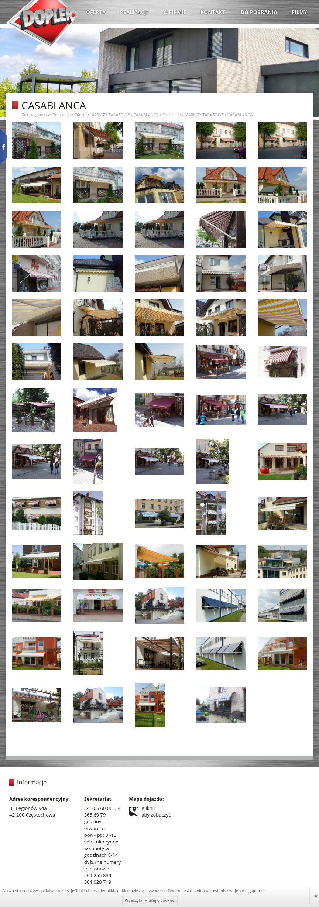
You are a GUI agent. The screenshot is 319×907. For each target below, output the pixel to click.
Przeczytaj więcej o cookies (149, 900)
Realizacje (61, 114)
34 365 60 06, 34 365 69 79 (102, 811)
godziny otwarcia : (95, 824)
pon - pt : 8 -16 (100, 835)
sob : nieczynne (101, 841)
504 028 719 (98, 882)
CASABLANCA (146, 114)
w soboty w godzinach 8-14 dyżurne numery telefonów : (102, 858)
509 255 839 (98, 875)
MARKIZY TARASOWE (110, 114)
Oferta (81, 114)
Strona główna (35, 114)
